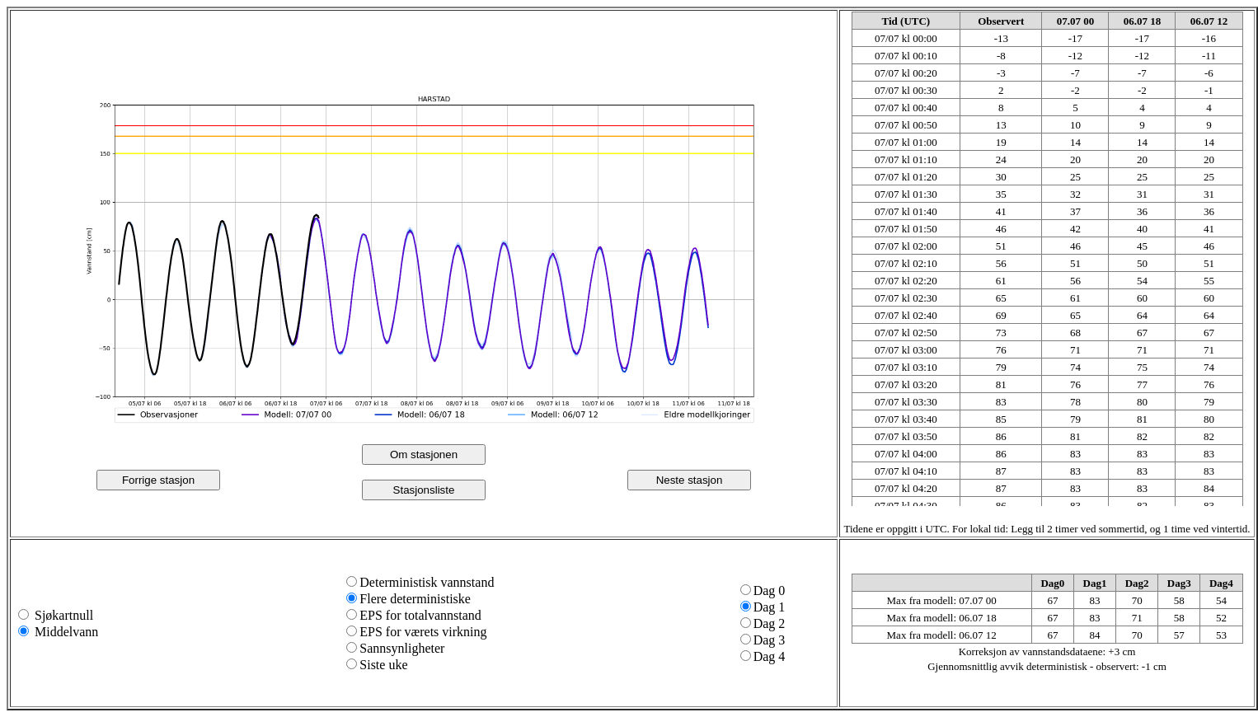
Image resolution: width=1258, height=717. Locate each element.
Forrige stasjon (158, 480)
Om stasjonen (424, 454)
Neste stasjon (689, 480)
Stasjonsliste (424, 490)
